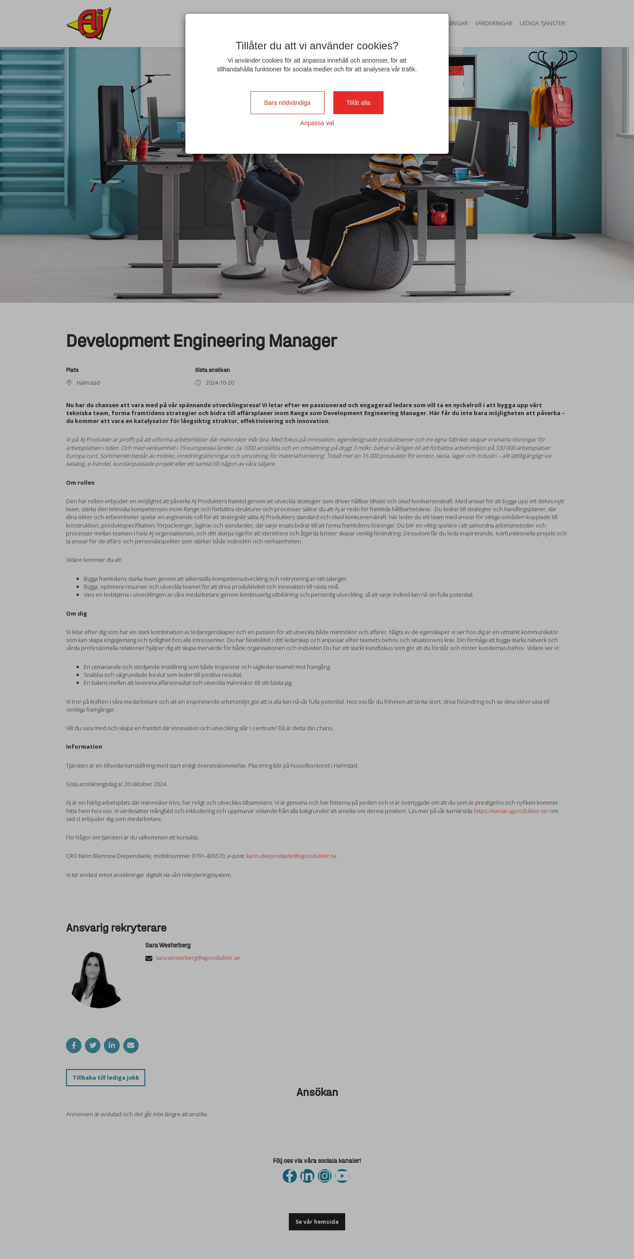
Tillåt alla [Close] (358, 102)
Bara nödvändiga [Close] (287, 102)
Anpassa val (317, 122)
